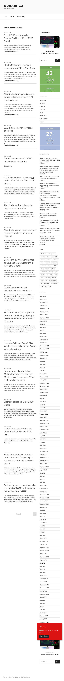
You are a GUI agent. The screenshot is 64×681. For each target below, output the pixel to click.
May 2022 (42, 442)
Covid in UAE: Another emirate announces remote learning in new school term (19, 262)
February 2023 (44, 414)
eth (42, 268)
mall (51, 274)
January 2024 (43, 380)
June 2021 (42, 476)
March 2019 (43, 538)
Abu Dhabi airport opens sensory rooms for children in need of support (20, 233)
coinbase (54, 262)
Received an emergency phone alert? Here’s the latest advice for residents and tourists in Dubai (50, 230)
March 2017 (43, 612)
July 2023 (42, 398)
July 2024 (42, 361)
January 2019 (43, 544)
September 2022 (44, 429)
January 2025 (43, 342)
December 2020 (44, 495)
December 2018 (44, 547)
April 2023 (43, 408)
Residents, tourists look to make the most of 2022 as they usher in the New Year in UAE (20, 488)
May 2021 (42, 479)
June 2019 (42, 529)
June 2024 (43, 364)
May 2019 (42, 532)
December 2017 (44, 585)
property (47, 277)
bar (48, 256)
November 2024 (44, 349)
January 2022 (43, 454)
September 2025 (44, 318)
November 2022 (44, 423)
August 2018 (43, 560)
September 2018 (44, 557)
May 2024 (42, 367)
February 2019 (44, 541)
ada (49, 254)
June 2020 (43, 513)
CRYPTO (42, 103)
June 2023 (43, 401)
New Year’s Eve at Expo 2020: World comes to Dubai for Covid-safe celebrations (20, 346)
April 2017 (42, 609)
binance (43, 259)
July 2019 (42, 526)
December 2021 (44, 457)
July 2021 (42, 473)
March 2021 (43, 485)
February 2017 (44, 616)
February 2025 (44, 339)
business (47, 262)
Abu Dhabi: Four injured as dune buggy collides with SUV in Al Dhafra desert (19, 97)
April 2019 (42, 535)
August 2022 (43, 432)
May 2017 (42, 606)
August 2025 (43, 321)
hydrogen (51, 271)
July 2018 (42, 563)
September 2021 (44, 467)
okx (42, 277)
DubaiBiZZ (13, 6)
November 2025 (44, 311)
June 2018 (42, 566)
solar (42, 280)
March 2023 (43, 411)
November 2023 (44, 386)
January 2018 (43, 581)
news (56, 274)
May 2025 (42, 330)
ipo (57, 271)
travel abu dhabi (45, 283)
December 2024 (44, 346)
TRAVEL (42, 122)
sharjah (54, 277)
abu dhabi (43, 254)
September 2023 (44, 392)
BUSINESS (43, 100)
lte (47, 274)
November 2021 (44, 460)
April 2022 (43, 445)
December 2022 (44, 420)
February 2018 (44, 578)
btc (41, 262)
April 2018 (42, 572)
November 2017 (44, 588)
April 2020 (43, 519)
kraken (42, 274)
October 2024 (44, 352)
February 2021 (44, 488)
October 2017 (43, 591)
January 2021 (43, 491)
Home (5, 16)
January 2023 (43, 417)
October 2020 (44, 501)
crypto (50, 265)
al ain (53, 254)
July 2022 (42, 436)
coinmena (43, 265)
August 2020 (43, 507)
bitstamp (56, 259)
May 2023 (42, 404)
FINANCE (42, 106)
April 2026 (43, 296)
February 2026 (44, 302)
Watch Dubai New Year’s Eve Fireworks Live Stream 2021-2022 (18, 431)
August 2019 (43, 522)
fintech (53, 268)
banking (43, 256)
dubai (55, 265)
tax (46, 280)
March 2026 (43, 299)
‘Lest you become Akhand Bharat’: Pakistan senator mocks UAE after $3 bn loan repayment (49, 222)
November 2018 (44, 550)
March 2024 (43, 373)
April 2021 (42, 482)
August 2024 (43, 358)
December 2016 (44, 622)
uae (42, 286)
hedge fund (44, 271)
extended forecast (50, 88)
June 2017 (42, 603)
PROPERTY (43, 115)
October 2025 (44, 315)
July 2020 (42, 510)
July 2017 (42, 600)
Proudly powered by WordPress (21, 677)
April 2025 (43, 333)
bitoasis (49, 259)
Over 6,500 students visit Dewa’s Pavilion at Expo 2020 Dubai (18, 38)
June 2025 (43, 327)
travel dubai (55, 283)
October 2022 (43, 426)
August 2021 (43, 470)
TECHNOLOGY (44, 118)
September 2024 (44, 355)
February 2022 (44, 451)
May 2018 (42, 569)
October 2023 (44, 389)
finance (47, 268)
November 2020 (44, 498)
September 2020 (44, 504)
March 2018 (43, 575)
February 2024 (44, 377)
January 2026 (43, 305)
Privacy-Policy (21, 16)
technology (53, 280)
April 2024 (43, 370)
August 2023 (43, 395)
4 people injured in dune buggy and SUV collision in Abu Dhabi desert (19, 180)
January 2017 (43, 619)
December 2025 (44, 308)
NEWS (12, 16)
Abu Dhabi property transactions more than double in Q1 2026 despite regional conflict (50, 160)
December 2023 (44, 383)
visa (46, 286)
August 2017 (43, 597)
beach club (54, 256)
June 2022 (43, 439)
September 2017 (44, 594)
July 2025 (42, 324)
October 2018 (43, 553)
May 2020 (42, 516)
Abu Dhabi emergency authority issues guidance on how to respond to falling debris (49, 185)
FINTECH (42, 109)
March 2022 (43, 448)
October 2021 (43, 464)
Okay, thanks (44, 636)
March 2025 (43, 336)
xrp (50, 286)
